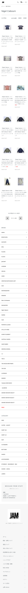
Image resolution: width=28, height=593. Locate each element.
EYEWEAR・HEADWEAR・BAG (9, 464)
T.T (2, 354)
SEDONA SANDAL (5, 349)
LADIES (3, 473)
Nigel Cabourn (8, 6)
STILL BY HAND (5, 329)
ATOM (7, 567)
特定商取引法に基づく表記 (9, 552)
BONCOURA (4, 237)
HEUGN (3, 271)
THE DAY (3, 368)
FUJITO (3, 256)
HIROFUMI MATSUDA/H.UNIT (8, 281)
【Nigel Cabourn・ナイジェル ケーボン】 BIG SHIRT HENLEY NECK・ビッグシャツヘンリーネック (7, 132)
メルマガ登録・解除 (7, 563)
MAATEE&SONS (5, 290)
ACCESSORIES (5, 459)
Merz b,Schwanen (5, 300)
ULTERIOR (4, 373)
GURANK (3, 266)
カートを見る (6, 583)
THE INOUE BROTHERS (7, 363)
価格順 (20, 18)
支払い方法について (7, 548)
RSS (4, 567)
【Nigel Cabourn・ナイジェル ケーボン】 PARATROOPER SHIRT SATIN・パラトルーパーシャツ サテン (7, 163)
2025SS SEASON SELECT (7, 397)
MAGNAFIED (4, 305)
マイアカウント (6, 571)
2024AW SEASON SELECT (7, 402)
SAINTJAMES (4, 344)
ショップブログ (6, 560)
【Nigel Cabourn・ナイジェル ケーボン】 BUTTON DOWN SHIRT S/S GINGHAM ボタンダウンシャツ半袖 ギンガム (20, 100)
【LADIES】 (4, 388)
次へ (20, 218)
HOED (2, 276)
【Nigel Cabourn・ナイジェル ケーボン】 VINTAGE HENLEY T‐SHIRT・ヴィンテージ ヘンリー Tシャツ (7, 40)
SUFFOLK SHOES (5, 339)
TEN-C (3, 358)
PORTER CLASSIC (6, 324)
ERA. (2, 247)
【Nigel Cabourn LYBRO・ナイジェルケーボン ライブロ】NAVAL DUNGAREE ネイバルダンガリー (7, 194)
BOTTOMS (4, 449)
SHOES (3, 454)
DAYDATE (3, 242)
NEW (2, 420)
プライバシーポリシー (8, 556)
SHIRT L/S (3, 435)
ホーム (2, 6)
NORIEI (3, 315)
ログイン (5, 579)
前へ (7, 218)
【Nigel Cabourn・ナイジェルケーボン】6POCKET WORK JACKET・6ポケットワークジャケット (20, 163)
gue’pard (3, 261)
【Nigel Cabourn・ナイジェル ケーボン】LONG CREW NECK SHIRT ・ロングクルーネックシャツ (20, 194)
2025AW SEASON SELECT (7, 392)
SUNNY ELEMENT (5, 334)
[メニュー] (26, 2)
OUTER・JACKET (5, 425)
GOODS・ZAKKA (5, 469)
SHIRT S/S (4, 430)
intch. (2, 285)
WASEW (3, 378)
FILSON (3, 251)
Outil (2, 319)
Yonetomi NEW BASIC (6, 383)
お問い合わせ (6, 587)
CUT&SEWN (4, 444)
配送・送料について (7, 540)
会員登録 (5, 575)
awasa (2, 232)
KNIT (2, 439)
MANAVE (3, 295)
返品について (6, 544)
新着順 (25, 18)
